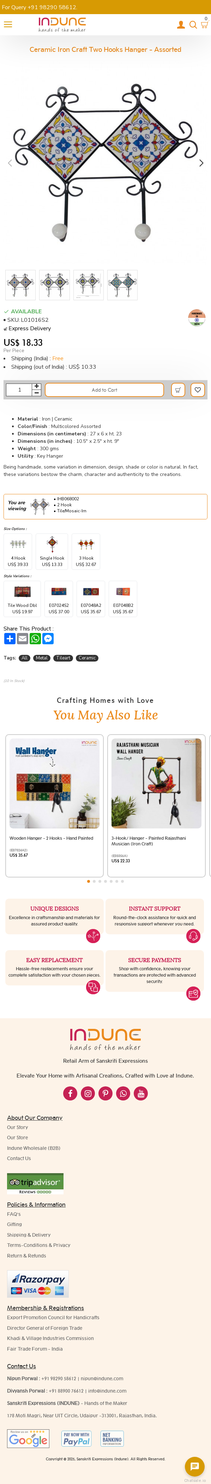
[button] (10, 162)
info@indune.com (107, 1391)
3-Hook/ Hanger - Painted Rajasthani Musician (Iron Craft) (148, 840)
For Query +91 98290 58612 (39, 7)
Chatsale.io (194, 1480)
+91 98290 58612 (58, 1378)
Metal (42, 658)
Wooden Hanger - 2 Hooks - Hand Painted (51, 838)
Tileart (63, 658)
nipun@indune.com (102, 1378)
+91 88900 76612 (66, 1391)
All (25, 658)
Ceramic (87, 658)
